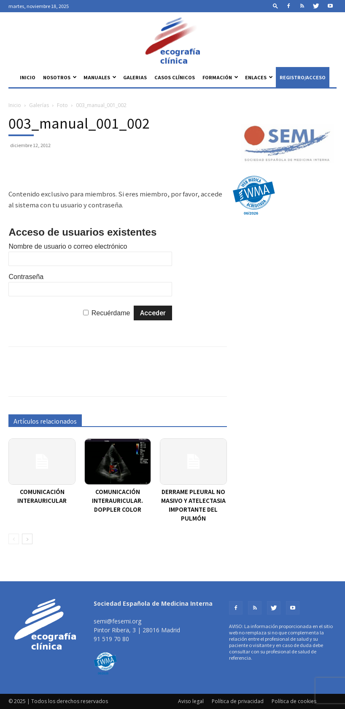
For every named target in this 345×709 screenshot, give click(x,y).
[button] (275, 6)
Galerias (135, 77)
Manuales (100, 77)
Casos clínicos (174, 77)
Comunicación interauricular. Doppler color (117, 500)
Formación (220, 77)
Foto (62, 105)
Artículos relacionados (45, 421)
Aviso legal (191, 701)
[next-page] (27, 539)
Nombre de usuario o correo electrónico (67, 246)
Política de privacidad (238, 701)
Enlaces (259, 77)
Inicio (27, 77)
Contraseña (25, 276)
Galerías (39, 105)
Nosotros (60, 77)
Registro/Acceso (303, 77)
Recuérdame (111, 313)
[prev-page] (13, 539)
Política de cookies (294, 701)
